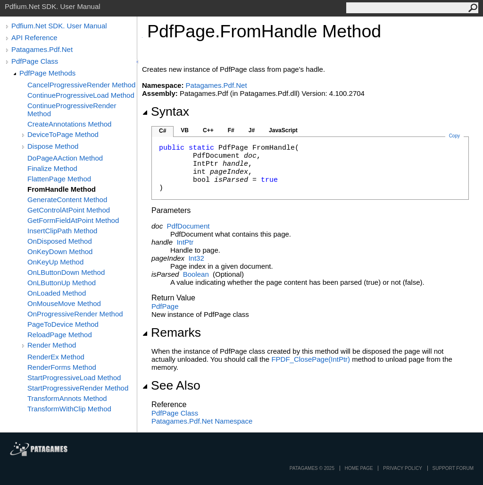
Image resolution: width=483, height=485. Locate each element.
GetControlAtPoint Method (68, 210)
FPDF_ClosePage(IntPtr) (310, 359)
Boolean (196, 274)
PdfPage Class (34, 61)
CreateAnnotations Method (69, 124)
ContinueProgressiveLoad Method (80, 95)
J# (252, 130)
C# (162, 131)
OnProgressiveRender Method (75, 314)
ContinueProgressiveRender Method (71, 110)
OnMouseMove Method (64, 303)
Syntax (165, 111)
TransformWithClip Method (69, 409)
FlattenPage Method (59, 179)
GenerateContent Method (67, 200)
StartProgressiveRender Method (77, 388)
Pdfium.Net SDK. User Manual (59, 26)
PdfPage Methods (47, 73)
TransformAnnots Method (67, 398)
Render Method (51, 345)
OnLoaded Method (56, 293)
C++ (208, 130)
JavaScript (283, 130)
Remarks (171, 332)
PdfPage (165, 306)
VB (185, 130)
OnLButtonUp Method (61, 283)
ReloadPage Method (59, 335)
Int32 (196, 258)
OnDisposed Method (59, 241)
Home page (359, 468)
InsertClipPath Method (62, 231)
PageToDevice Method (63, 324)
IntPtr (184, 242)
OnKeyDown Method (59, 251)
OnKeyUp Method (55, 262)
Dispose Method (52, 146)
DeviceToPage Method (63, 134)
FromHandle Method (61, 189)
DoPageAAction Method (65, 158)
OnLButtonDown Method (66, 272)
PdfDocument (188, 226)
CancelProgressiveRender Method (81, 85)
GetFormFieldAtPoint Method (73, 220)
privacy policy (402, 468)
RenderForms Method (61, 367)
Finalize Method (52, 168)
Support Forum (453, 468)
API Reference (34, 38)
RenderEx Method (55, 357)
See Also (171, 385)
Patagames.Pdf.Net (42, 49)
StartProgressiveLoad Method (74, 378)
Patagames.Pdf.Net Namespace (201, 421)
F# (231, 130)
